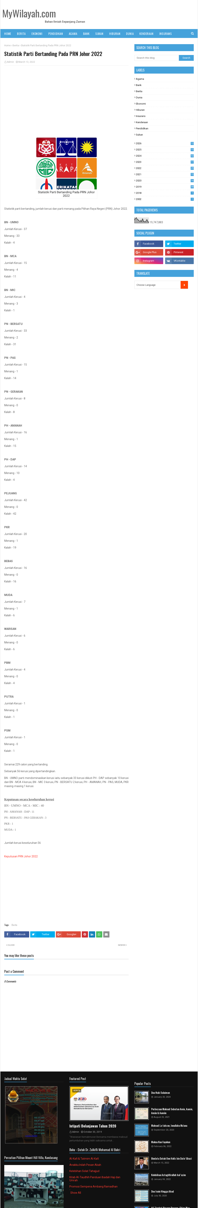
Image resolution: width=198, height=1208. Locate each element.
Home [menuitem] (7, 33)
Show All (75, 1192)
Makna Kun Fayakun (160, 1142)
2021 (165, 174)
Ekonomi (141, 103)
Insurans (140, 116)
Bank (139, 85)
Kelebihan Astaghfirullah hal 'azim (168, 1175)
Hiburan (140, 109)
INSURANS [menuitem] (165, 33)
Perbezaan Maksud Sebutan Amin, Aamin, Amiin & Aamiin (172, 1111)
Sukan (139, 134)
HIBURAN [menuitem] (114, 33)
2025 (165, 149)
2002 (165, 199)
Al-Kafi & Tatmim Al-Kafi (84, 1158)
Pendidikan (142, 128)
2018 (165, 192)
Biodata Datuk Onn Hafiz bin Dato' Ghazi (171, 1158)
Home (7, 45)
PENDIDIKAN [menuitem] (55, 33)
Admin (10, 62)
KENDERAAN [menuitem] (146, 33)
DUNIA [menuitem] (130, 33)
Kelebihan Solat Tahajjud (84, 1171)
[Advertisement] (66, 96)
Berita (16, 45)
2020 (165, 180)
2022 (165, 168)
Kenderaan (142, 122)
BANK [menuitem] (86, 33)
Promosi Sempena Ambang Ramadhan (93, 1186)
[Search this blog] (156, 58)
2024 (165, 155)
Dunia (139, 97)
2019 (165, 186)
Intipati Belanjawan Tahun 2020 (92, 1125)
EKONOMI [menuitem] (37, 33)
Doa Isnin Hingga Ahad (162, 1191)
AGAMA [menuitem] (73, 33)
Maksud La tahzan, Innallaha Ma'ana (169, 1125)
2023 (165, 162)
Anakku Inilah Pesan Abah (85, 1164)
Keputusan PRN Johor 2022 (21, 856)
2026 (165, 143)
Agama (140, 78)
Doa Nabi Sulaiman (160, 1093)
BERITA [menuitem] (21, 33)
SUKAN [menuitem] (99, 33)
